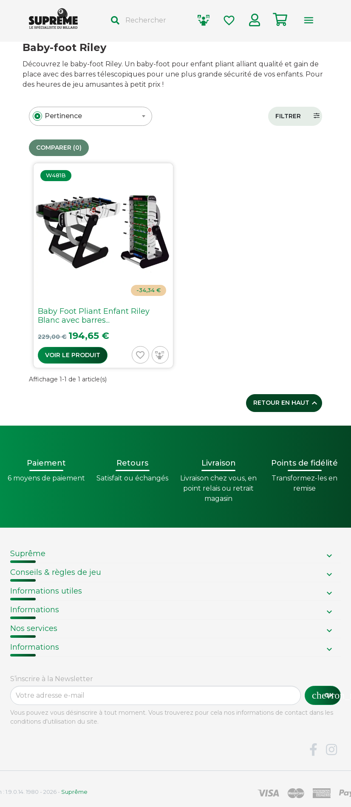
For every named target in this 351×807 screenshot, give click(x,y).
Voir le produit (72, 355)
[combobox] (90, 116)
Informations (34, 609)
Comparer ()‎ (59, 147)
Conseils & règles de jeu (55, 572)
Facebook (313, 750)
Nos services (33, 628)
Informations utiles (46, 591)
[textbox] (63, 116)
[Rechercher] (146, 20)
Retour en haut (286, 403)
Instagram (331, 750)
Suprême (27, 553)
